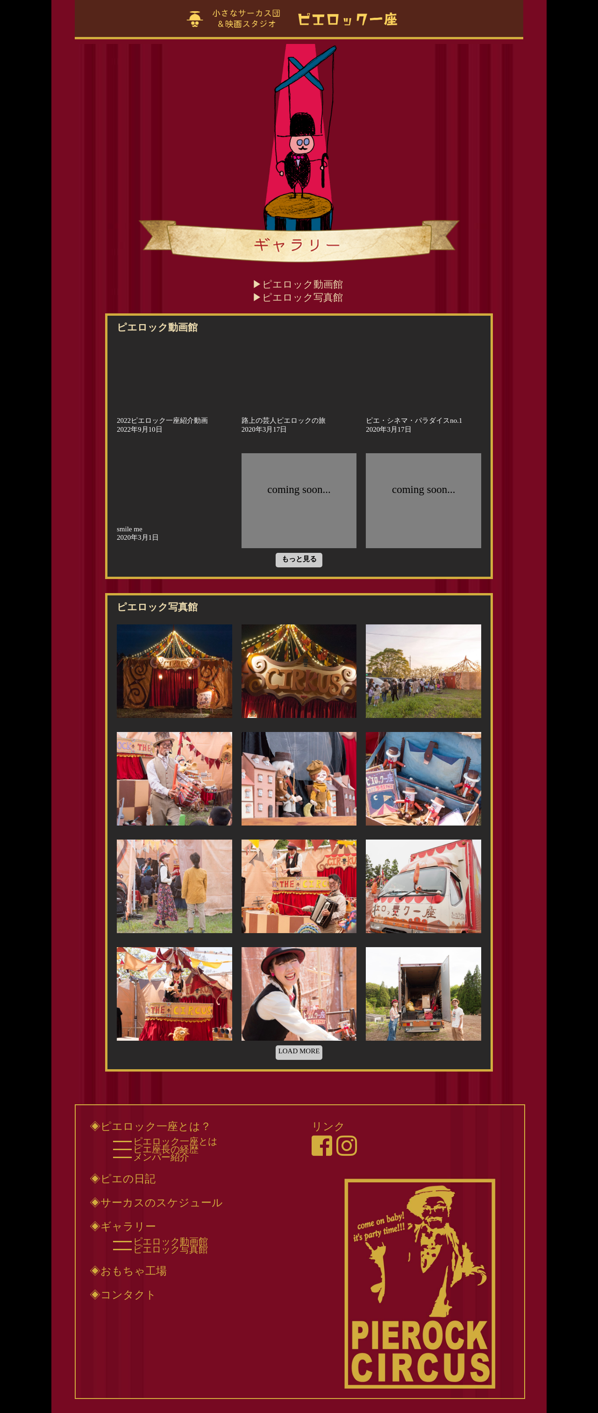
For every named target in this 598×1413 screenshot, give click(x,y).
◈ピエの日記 (123, 1179)
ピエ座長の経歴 (166, 1149)
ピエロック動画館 (302, 284)
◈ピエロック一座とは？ (150, 1126)
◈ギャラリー (123, 1226)
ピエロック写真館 (302, 297)
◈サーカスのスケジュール (156, 1202)
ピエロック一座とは (175, 1141)
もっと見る (299, 559)
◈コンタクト (123, 1295)
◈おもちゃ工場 (128, 1271)
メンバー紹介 (161, 1157)
